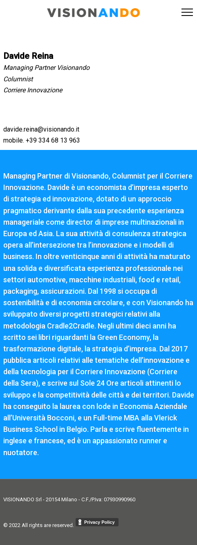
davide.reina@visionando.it (41, 129)
